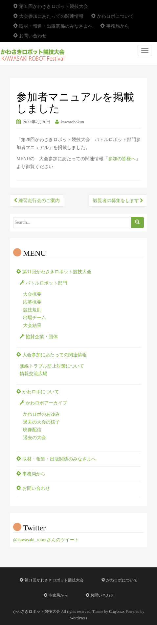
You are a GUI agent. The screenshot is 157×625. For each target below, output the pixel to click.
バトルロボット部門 (43, 283)
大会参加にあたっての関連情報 (48, 16)
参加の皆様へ (122, 158)
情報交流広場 (33, 373)
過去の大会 (34, 437)
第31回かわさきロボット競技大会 (50, 6)
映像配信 (32, 429)
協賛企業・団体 (39, 336)
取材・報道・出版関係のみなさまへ (53, 26)
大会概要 (32, 294)
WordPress (78, 618)
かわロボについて (112, 16)
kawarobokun (72, 121)
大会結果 (32, 325)
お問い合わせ (30, 35)
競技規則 (32, 310)
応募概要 (32, 302)
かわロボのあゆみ (41, 414)
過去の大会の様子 (41, 422)
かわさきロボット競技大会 (36, 611)
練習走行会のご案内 (37, 200)
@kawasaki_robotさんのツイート (46, 539)
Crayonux (116, 611)
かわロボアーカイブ (43, 403)
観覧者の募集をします (118, 200)
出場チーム (34, 317)
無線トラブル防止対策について (52, 366)
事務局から (114, 26)
